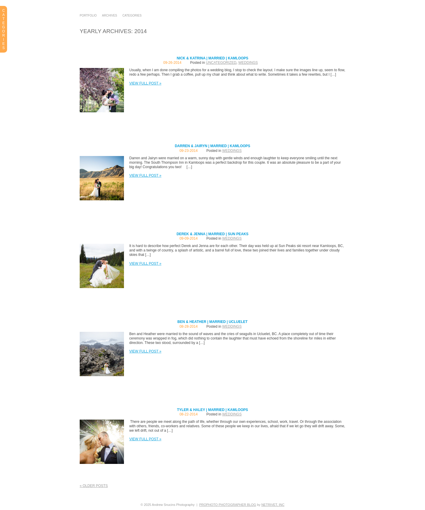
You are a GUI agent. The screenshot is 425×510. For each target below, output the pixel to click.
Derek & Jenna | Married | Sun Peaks (212, 234)
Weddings (248, 63)
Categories (132, 15)
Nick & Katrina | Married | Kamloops (213, 58)
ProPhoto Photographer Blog (227, 504)
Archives (109, 15)
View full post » (145, 83)
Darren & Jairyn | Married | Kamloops (212, 146)
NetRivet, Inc (272, 504)
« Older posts (94, 486)
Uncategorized (221, 63)
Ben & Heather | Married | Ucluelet (212, 322)
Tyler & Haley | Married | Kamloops (212, 410)
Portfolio (88, 15)
